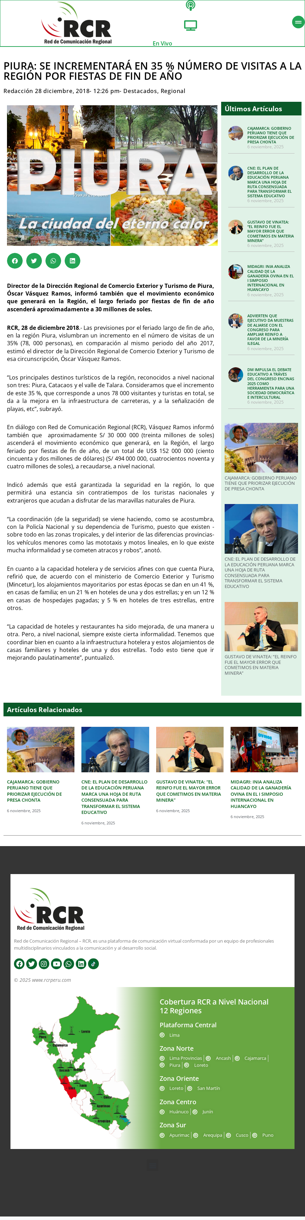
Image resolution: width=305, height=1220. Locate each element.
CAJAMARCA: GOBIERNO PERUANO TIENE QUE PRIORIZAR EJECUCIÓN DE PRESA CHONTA (270, 138)
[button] (15, 264)
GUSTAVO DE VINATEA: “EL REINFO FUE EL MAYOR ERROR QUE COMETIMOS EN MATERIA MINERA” (270, 235)
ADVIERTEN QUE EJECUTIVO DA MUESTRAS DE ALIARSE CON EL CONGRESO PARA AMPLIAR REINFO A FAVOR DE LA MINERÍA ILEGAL (270, 333)
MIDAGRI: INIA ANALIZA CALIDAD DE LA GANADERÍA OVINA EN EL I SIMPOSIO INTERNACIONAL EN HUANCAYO (270, 282)
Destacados (140, 95)
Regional (173, 95)
